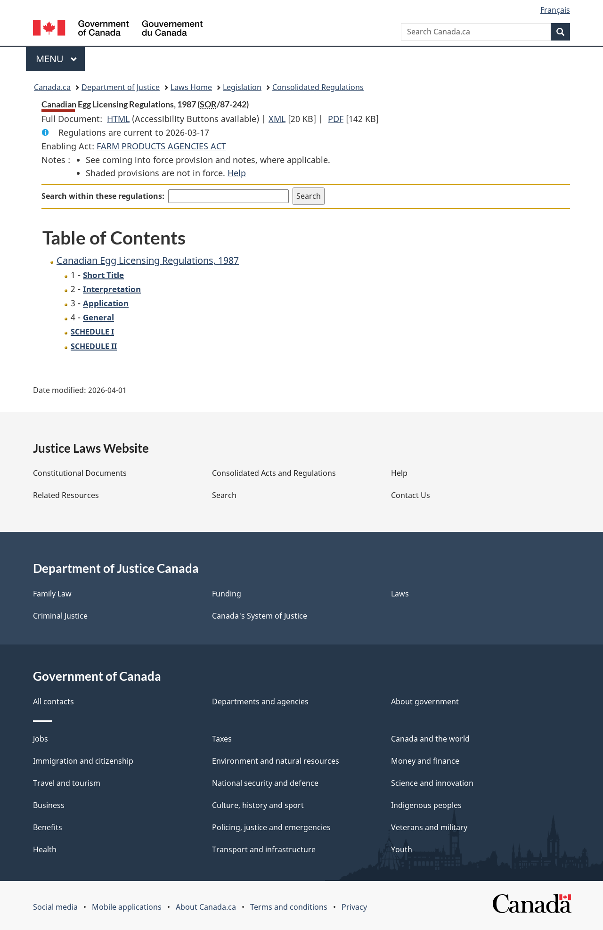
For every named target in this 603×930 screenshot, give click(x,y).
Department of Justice (120, 87)
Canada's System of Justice (259, 616)
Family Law (52, 593)
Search (224, 495)
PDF (335, 118)
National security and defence (265, 783)
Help (237, 173)
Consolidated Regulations (318, 87)
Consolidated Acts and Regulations (274, 473)
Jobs (40, 739)
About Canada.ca (206, 907)
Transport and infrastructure (264, 849)
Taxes (222, 739)
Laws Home (191, 87)
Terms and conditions (288, 907)
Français (555, 10)
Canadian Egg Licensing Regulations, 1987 (148, 260)
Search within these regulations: (102, 196)
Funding (226, 593)
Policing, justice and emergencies (271, 827)
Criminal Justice (60, 616)
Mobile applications (127, 907)
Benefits (47, 827)
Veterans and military (429, 827)
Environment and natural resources (275, 761)
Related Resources (66, 495)
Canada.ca (52, 87)
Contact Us (410, 495)
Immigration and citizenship (83, 761)
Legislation (242, 87)
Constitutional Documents (80, 473)
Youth (401, 849)
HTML (118, 118)
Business (49, 805)
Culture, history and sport (258, 805)
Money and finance (425, 761)
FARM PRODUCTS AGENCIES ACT (161, 146)
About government (425, 701)
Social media (55, 907)
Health (45, 849)
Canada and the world (430, 739)
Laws (400, 593)
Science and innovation (432, 783)
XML (277, 118)
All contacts (53, 701)
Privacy (354, 907)
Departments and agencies (260, 701)
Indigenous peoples (426, 805)
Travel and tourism (66, 783)
